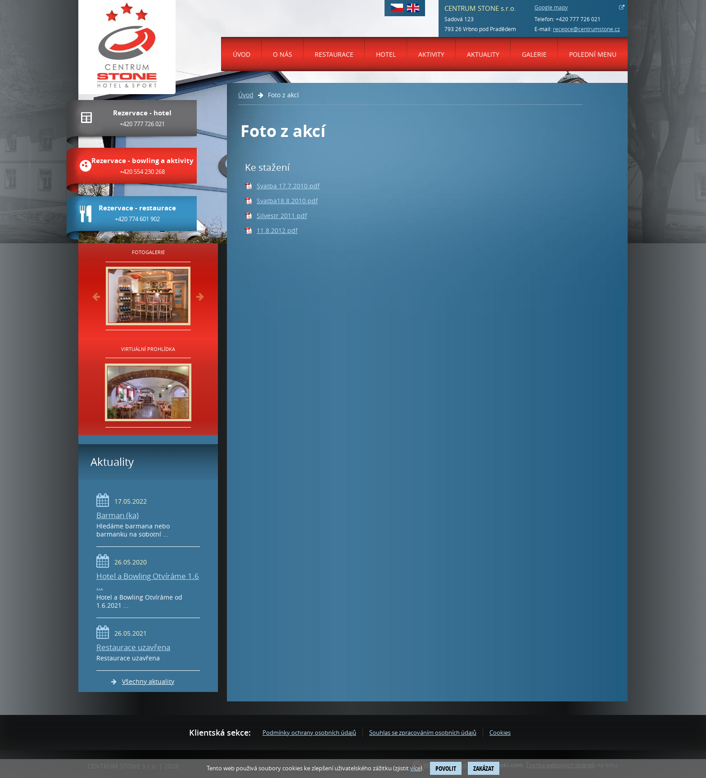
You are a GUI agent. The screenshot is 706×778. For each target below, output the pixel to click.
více (415, 768)
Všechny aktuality (148, 681)
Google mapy (551, 7)
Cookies (500, 732)
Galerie (534, 54)
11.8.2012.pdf (277, 230)
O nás (282, 54)
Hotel (386, 54)
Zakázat (483, 768)
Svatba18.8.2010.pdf (287, 200)
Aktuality (483, 54)
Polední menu (592, 54)
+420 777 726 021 (578, 19)
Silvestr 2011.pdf (282, 215)
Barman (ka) (117, 515)
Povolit (445, 768)
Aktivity (431, 54)
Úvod (241, 54)
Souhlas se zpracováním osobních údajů (422, 732)
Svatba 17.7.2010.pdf (288, 186)
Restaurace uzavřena (133, 647)
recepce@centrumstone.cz (586, 28)
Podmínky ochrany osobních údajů (309, 732)
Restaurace (334, 54)
